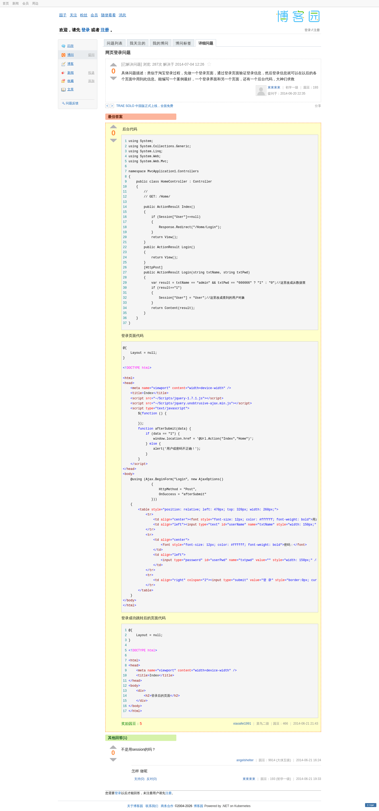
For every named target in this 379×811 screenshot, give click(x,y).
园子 (63, 15)
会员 (25, 3)
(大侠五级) (283, 760)
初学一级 (292, 87)
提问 (91, 55)
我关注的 (138, 43)
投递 (91, 73)
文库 (70, 89)
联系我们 (152, 806)
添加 (91, 81)
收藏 (70, 81)
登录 (85, 30)
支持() (139, 779)
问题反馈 (72, 103)
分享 (318, 106)
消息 (122, 15)
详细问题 (205, 43)
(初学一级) (283, 779)
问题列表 (115, 43)
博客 (70, 64)
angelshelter (244, 760)
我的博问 (160, 43)
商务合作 (167, 806)
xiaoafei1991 (242, 723)
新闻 (15, 3)
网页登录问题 (118, 52)
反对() (152, 779)
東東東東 (274, 87)
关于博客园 (135, 806)
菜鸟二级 (262, 723)
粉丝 (83, 15)
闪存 (70, 46)
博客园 (198, 806)
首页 (6, 3)
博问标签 (183, 43)
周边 (35, 3)
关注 (73, 15)
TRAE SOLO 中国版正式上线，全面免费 (144, 106)
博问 (70, 55)
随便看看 (108, 15)
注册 (105, 30)
